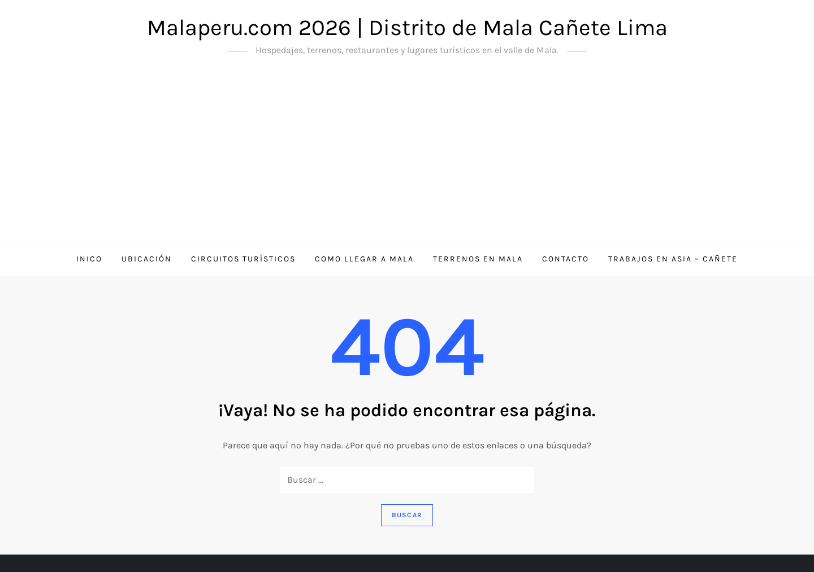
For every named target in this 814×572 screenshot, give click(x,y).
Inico (89, 259)
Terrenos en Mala (478, 259)
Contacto (565, 259)
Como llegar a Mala (364, 259)
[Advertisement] (407, 157)
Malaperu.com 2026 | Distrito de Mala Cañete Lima (407, 27)
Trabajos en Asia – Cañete (673, 259)
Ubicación (147, 259)
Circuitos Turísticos (243, 259)
